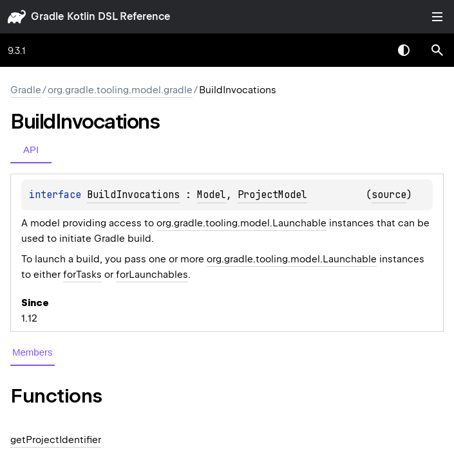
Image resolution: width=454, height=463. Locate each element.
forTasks (82, 274)
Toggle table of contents (437, 16)
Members (32, 352)
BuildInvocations (133, 194)
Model (211, 194)
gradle (47, 16)
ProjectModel (272, 194)
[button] (437, 50)
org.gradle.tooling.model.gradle (120, 90)
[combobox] (370, 50)
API (31, 149)
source (389, 194)
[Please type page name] (437, 50)
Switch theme (404, 50)
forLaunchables (152, 274)
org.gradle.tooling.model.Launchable (241, 223)
